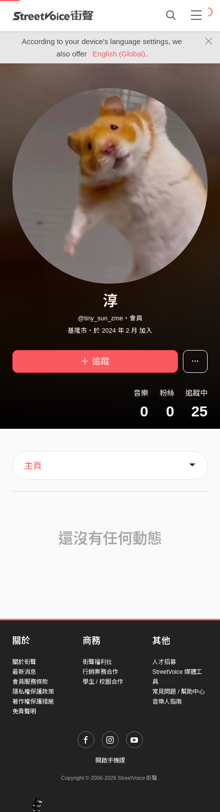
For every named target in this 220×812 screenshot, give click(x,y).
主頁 (33, 466)
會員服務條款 (30, 681)
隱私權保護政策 (33, 691)
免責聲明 (24, 711)
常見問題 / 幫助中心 (178, 691)
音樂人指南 (167, 701)
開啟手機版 (110, 760)
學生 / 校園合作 (103, 681)
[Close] (209, 42)
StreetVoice (53, 15)
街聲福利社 (97, 662)
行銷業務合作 (100, 671)
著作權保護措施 (33, 701)
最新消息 (24, 671)
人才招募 (164, 662)
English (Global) (118, 54)
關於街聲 (24, 662)
